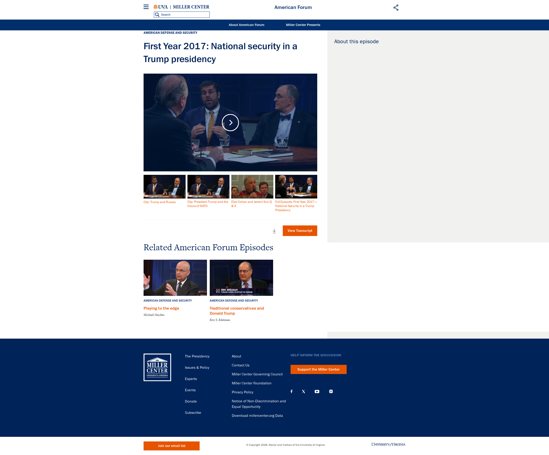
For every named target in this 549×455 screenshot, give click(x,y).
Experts (191, 379)
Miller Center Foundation (252, 383)
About (236, 356)
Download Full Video (274, 231)
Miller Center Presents (303, 25)
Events (190, 390)
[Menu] (147, 7)
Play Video (230, 122)
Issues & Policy (197, 367)
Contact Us (240, 365)
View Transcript (300, 230)
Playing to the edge (161, 308)
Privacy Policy (242, 392)
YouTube (317, 391)
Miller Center (191, 7)
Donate (191, 401)
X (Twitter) (303, 391)
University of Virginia (161, 7)
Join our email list (171, 446)
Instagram (331, 391)
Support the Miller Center (318, 369)
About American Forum (246, 25)
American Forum (293, 7)
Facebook (291, 391)
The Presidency (197, 356)
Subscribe (193, 412)
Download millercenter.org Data (257, 415)
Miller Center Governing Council (257, 374)
